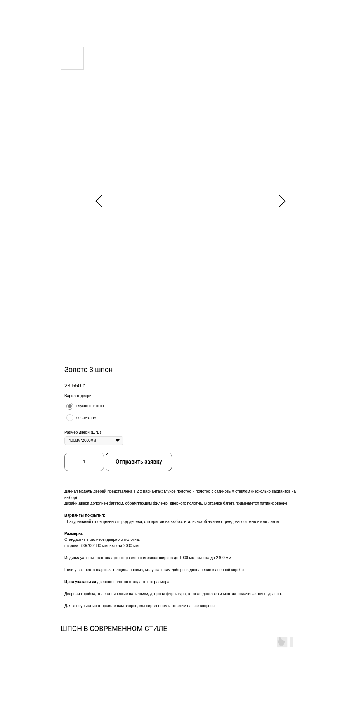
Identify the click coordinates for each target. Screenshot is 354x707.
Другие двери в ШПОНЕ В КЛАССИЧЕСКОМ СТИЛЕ (60, 11)
